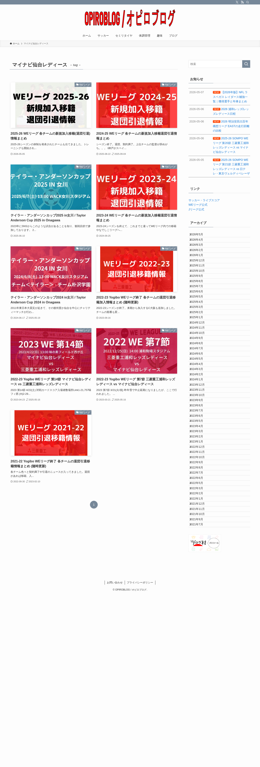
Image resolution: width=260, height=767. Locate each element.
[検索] (247, 2)
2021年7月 (199, 709)
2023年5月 (199, 540)
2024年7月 (199, 421)
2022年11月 (200, 590)
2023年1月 (199, 574)
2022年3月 (199, 649)
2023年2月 (199, 565)
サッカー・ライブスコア (204, 200)
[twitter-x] (237, 2)
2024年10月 (200, 396)
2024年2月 (199, 464)
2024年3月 (199, 455)
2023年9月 (199, 506)
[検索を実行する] (246, 64)
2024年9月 (199, 405)
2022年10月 (200, 599)
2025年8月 (199, 312)
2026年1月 (199, 270)
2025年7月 (199, 320)
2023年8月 (199, 514)
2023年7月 (199, 523)
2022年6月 (199, 633)
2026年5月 (199, 236)
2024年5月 (199, 438)
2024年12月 (200, 379)
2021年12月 (200, 675)
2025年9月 (199, 303)
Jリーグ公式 (196, 209)
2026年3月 (199, 252)
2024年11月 (200, 388)
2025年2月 (199, 362)
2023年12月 (200, 481)
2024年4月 (199, 447)
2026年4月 (199, 244)
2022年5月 (199, 641)
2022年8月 (199, 616)
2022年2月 (199, 658)
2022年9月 (199, 607)
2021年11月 (200, 683)
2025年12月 (200, 278)
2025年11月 (200, 286)
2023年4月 (199, 548)
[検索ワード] (219, 64)
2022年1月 (199, 667)
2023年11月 (200, 489)
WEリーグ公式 (197, 204)
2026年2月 (199, 261)
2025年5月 (199, 337)
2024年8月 (199, 413)
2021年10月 (200, 692)
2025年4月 (199, 345)
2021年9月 (199, 700)
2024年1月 (199, 472)
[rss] (242, 2)
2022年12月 (200, 582)
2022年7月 (199, 624)
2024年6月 (199, 430)
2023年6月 (199, 531)
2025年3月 (199, 354)
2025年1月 (199, 371)
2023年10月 (200, 498)
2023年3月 (199, 557)
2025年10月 (200, 295)
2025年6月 (199, 329)
